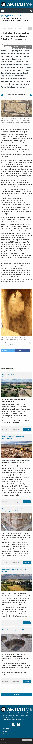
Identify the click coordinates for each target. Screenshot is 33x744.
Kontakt (4, 731)
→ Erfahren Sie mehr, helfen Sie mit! (13, 720)
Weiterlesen (26, 429)
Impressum (5, 728)
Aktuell (19, 15)
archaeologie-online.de (7, 15)
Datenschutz (6, 734)
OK (26, 740)
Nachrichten (4, 16)
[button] (8, 350)
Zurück (16, 694)
